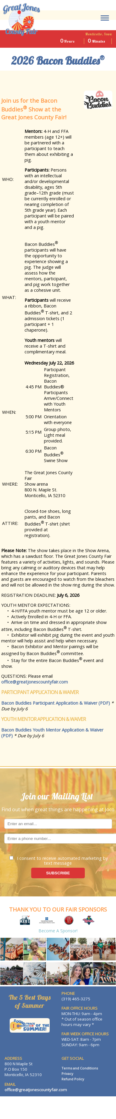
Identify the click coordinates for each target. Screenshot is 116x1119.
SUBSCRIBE (58, 873)
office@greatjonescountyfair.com (34, 682)
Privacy (67, 1073)
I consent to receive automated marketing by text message (58, 860)
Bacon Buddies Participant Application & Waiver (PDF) (55, 703)
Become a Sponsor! (58, 931)
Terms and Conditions (79, 1068)
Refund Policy (72, 1079)
